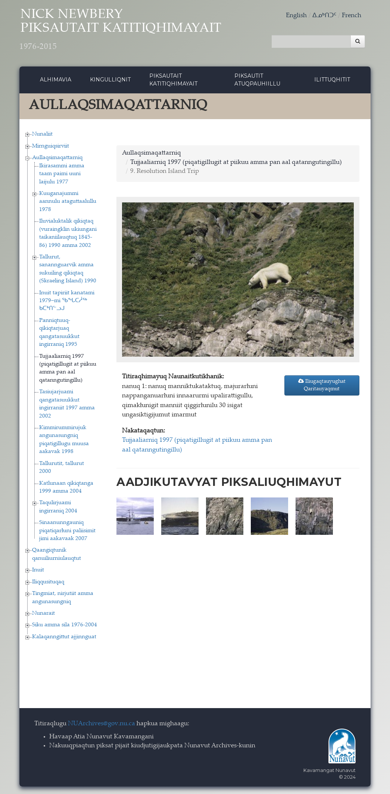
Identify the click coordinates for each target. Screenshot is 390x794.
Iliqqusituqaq (48, 582)
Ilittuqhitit (332, 79)
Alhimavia (55, 79)
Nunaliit (42, 134)
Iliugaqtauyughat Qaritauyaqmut (322, 385)
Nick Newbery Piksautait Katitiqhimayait (120, 30)
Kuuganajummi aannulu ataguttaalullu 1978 (67, 202)
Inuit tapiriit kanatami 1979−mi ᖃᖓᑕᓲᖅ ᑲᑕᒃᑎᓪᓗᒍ (66, 301)
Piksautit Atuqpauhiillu (257, 79)
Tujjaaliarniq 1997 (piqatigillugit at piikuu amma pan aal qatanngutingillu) (236, 162)
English (296, 16)
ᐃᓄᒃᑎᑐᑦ (324, 16)
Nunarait (43, 613)
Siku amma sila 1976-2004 (64, 625)
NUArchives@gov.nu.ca (101, 724)
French (351, 16)
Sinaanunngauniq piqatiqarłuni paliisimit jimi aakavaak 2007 (67, 531)
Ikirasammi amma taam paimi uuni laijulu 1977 (61, 174)
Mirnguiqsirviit (50, 146)
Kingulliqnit (110, 79)
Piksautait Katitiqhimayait (173, 79)
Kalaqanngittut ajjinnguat (64, 637)
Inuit (38, 570)
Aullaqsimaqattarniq (57, 158)
